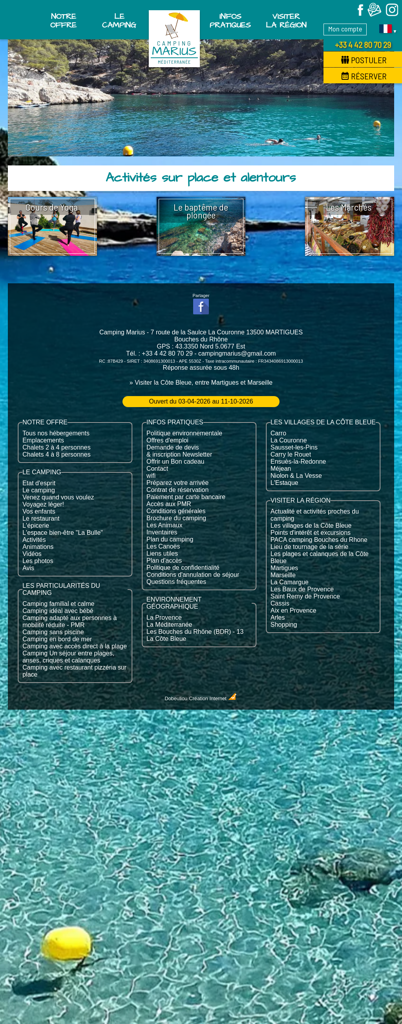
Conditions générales (175, 511)
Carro (278, 433)
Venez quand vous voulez (58, 497)
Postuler (364, 60)
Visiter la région (286, 21)
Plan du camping (169, 539)
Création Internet (213, 698)
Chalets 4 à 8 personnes (56, 454)
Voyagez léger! (43, 504)
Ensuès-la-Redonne (298, 461)
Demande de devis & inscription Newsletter (179, 451)
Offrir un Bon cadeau (175, 461)
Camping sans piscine (53, 632)
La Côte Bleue (166, 638)
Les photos (37, 561)
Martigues (284, 568)
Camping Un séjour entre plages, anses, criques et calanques (68, 657)
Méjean (280, 468)
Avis (28, 568)
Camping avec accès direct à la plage (74, 646)
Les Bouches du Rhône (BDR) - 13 (194, 631)
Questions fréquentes (176, 581)
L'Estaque (284, 482)
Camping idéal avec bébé (57, 610)
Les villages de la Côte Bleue (310, 525)
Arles (277, 617)
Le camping (38, 490)
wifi (150, 475)
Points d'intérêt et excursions (310, 532)
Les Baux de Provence (302, 589)
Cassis (279, 603)
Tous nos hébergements (56, 433)
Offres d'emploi (167, 440)
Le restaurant (40, 518)
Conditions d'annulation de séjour (192, 574)
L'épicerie (35, 525)
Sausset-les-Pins (294, 447)
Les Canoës (163, 546)
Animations (37, 546)
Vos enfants (38, 511)
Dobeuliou (176, 698)
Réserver (364, 76)
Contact (157, 468)
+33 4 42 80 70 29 (363, 44)
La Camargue (289, 582)
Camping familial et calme (58, 603)
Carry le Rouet (290, 454)
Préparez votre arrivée (177, 482)
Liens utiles (162, 553)
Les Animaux (164, 525)
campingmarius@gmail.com (237, 353)
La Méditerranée (169, 624)
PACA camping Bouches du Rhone (318, 539)
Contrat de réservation (177, 489)
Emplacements (43, 440)
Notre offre (63, 21)
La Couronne (288, 440)
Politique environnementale (184, 433)
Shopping (283, 624)
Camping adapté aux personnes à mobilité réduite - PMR (69, 621)
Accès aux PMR (168, 504)
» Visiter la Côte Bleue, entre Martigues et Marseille (201, 382)
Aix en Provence (293, 610)
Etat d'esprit (38, 483)
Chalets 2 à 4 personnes (56, 447)
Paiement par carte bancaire (185, 497)
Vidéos (32, 554)
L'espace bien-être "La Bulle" (62, 532)
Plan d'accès (164, 560)
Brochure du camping (176, 518)
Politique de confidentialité (182, 567)
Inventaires (161, 532)
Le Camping (119, 21)
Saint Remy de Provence (305, 596)
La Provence (164, 617)
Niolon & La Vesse (296, 475)
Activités (34, 539)
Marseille (283, 575)
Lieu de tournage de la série (309, 546)
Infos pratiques (230, 21)
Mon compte (345, 28)
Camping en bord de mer (57, 639)
